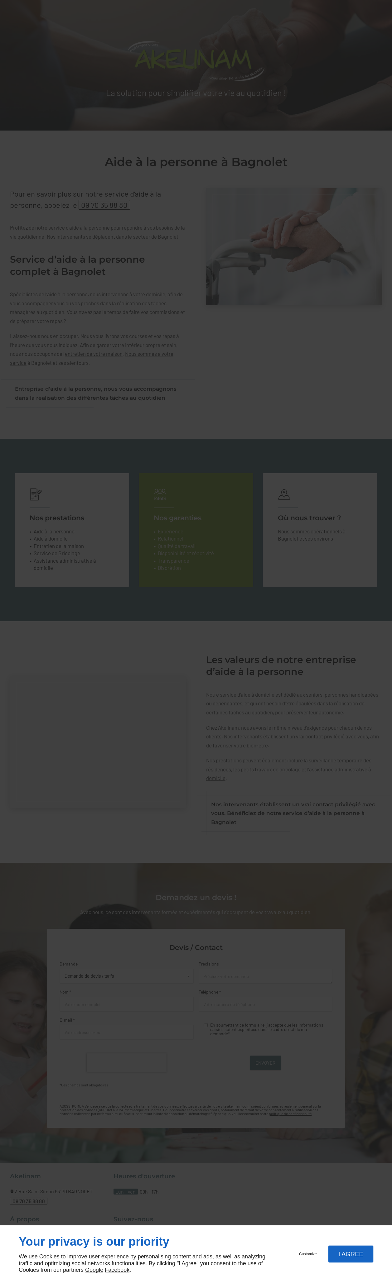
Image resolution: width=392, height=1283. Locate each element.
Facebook (117, 1270)
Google (94, 1270)
